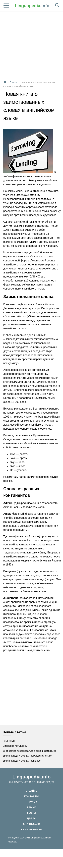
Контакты (31, 796)
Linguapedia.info (31, 776)
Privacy (31, 802)
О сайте (31, 790)
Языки (31, 807)
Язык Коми (9, 740)
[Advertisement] (31, 46)
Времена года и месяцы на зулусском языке (27, 755)
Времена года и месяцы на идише (22, 760)
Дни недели (31, 824)
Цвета (31, 818)
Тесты (31, 813)
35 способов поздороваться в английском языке (29, 751)
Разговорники (31, 829)
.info (32, 5)
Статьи (13, 82)
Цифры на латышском (15, 746)
